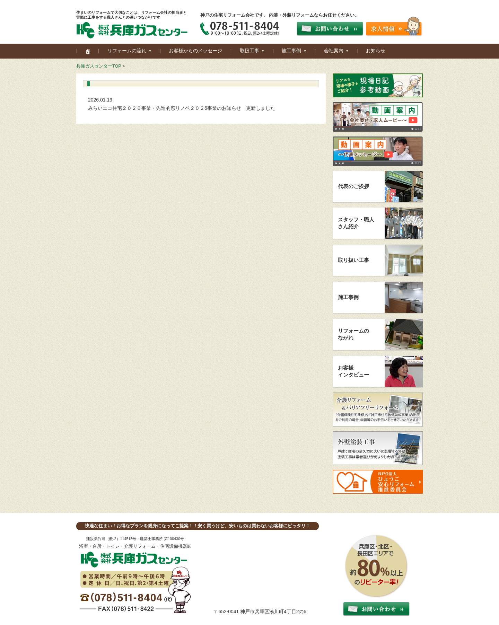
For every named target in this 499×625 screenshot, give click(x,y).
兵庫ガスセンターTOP (98, 66)
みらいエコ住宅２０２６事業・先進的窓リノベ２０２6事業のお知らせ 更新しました (181, 108)
